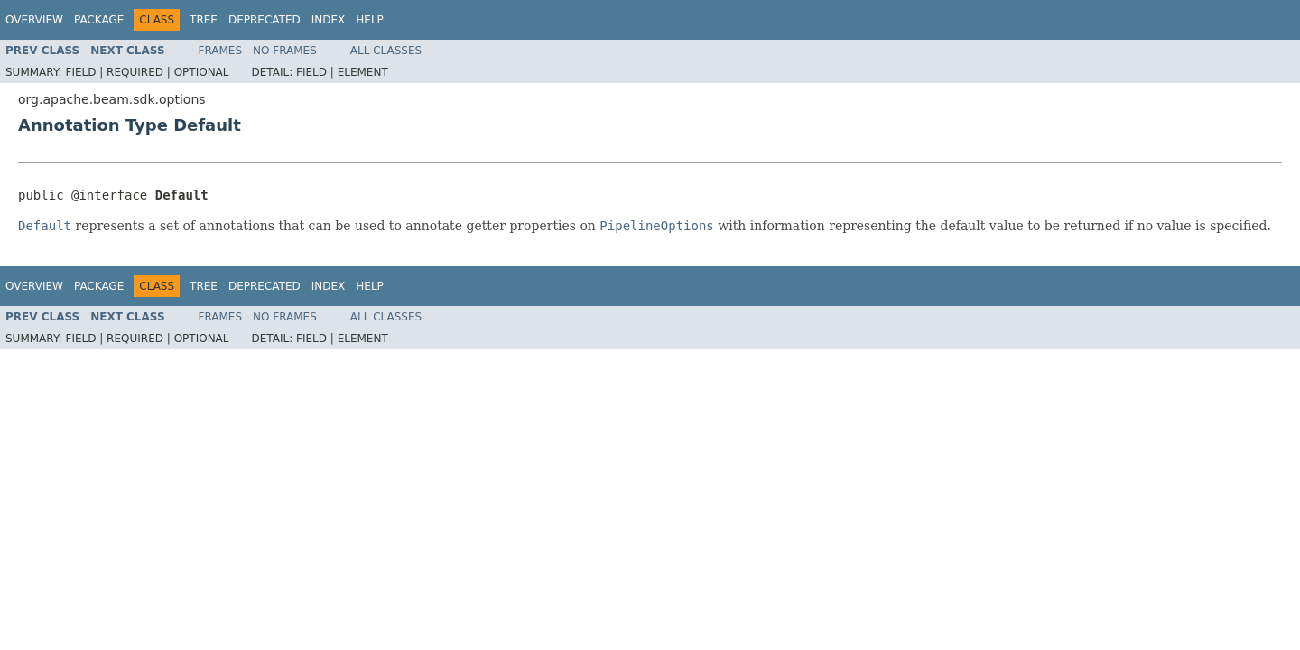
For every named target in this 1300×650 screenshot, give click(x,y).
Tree (204, 20)
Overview (34, 20)
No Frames (285, 50)
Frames (221, 50)
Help (370, 20)
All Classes (386, 50)
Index (328, 20)
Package (99, 20)
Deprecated (264, 20)
